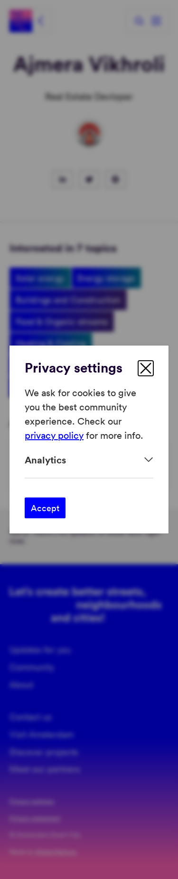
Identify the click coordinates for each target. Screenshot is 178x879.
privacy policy (54, 435)
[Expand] (89, 460)
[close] (145, 368)
